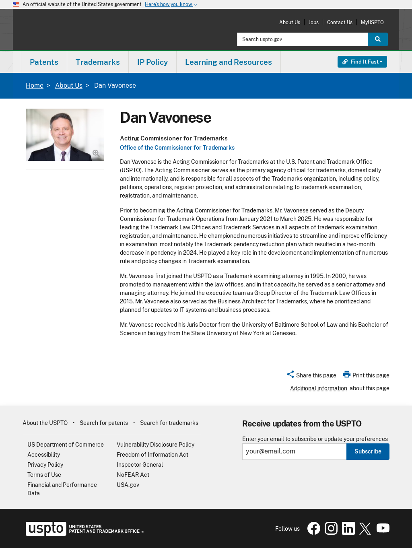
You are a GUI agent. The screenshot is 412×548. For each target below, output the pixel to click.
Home (34, 85)
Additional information (318, 388)
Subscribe (367, 451)
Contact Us (339, 22)
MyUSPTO (372, 22)
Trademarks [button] (98, 62)
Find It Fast (360, 62)
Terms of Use (44, 475)
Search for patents (104, 423)
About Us (289, 22)
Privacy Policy (45, 464)
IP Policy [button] (152, 62)
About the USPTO (45, 423)
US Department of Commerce (65, 444)
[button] (311, 376)
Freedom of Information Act (152, 454)
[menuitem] (44, 62)
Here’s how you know (171, 4)
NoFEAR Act (133, 475)
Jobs (314, 22)
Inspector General (140, 464)
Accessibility (43, 454)
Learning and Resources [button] (228, 62)
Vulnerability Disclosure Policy (155, 444)
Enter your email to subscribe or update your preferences (315, 439)
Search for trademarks (169, 423)
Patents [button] (44, 62)
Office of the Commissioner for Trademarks (177, 147)
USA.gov (128, 485)
